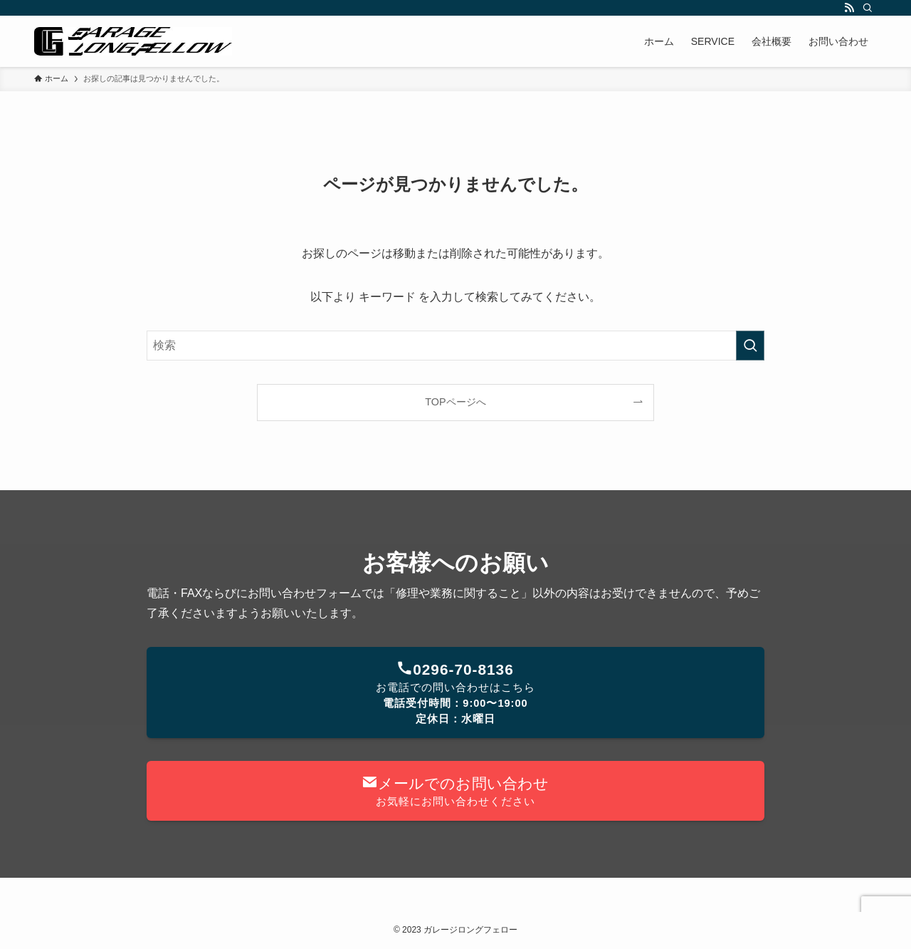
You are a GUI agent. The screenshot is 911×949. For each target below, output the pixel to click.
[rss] (849, 8)
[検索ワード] (455, 346)
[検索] (867, 8)
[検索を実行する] (750, 346)
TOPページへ (455, 402)
